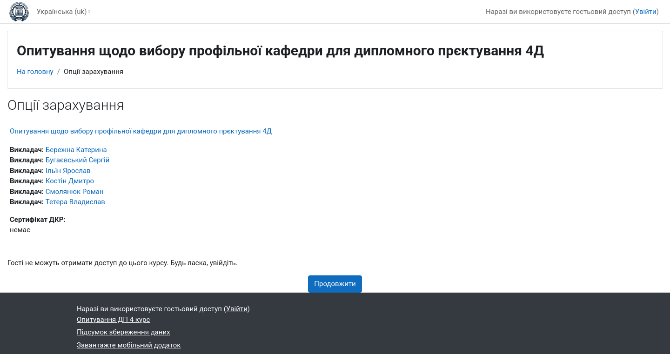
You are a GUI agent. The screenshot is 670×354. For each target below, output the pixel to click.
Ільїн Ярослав (68, 171)
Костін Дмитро (70, 181)
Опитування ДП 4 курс (113, 319)
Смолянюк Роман (75, 191)
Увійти (646, 11)
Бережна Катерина (76, 150)
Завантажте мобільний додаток (129, 345)
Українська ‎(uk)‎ (61, 11)
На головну (35, 71)
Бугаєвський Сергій (78, 160)
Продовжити (334, 284)
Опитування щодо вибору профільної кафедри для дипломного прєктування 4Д (141, 131)
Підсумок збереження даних (123, 332)
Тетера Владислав (75, 202)
